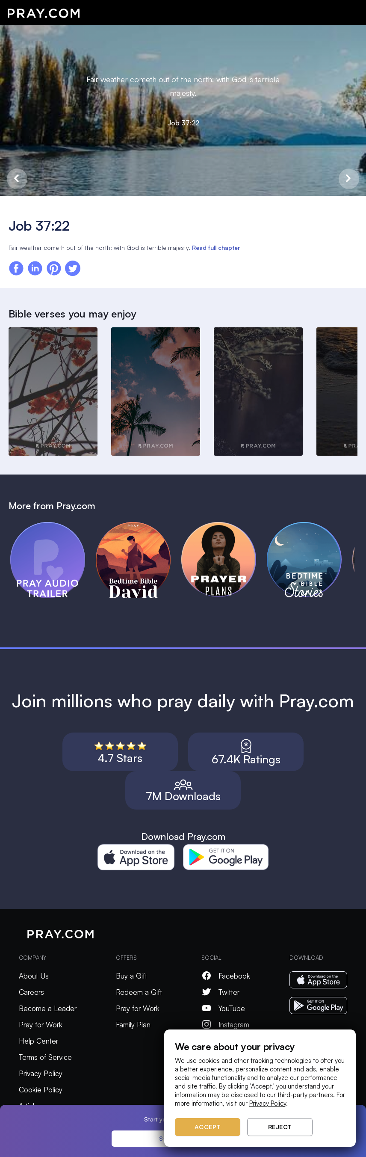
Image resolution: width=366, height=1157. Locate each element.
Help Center (38, 1040)
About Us (34, 975)
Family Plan (133, 1024)
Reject (280, 1126)
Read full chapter (216, 247)
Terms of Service (45, 1057)
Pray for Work (40, 1024)
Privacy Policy (40, 1073)
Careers (31, 992)
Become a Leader (48, 1008)
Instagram (225, 1024)
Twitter (220, 992)
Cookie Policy (40, 1089)
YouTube (223, 1008)
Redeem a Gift (139, 992)
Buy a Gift (131, 975)
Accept (208, 1126)
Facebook (225, 975)
